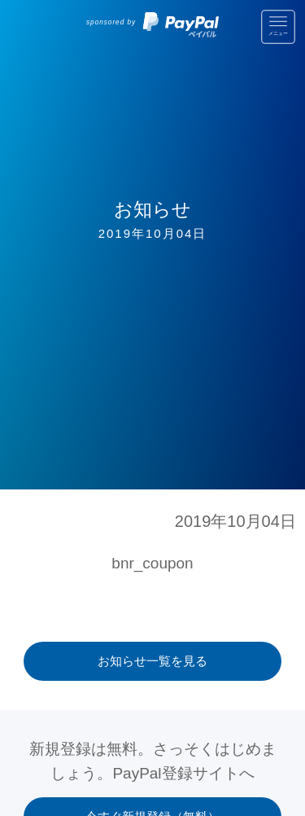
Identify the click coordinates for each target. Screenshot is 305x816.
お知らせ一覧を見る (152, 661)
